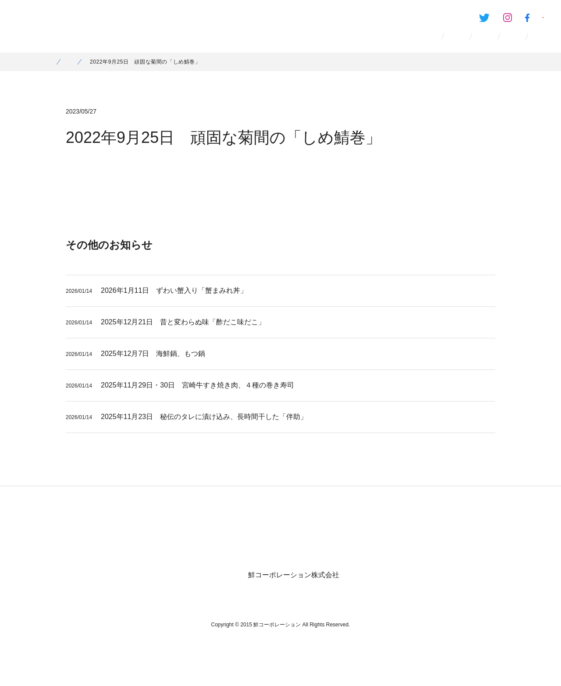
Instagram (395, 20)
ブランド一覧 (265, 43)
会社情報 (333, 43)
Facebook (438, 20)
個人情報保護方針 (470, 527)
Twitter (351, 20)
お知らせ (452, 43)
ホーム (56, 72)
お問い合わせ (519, 43)
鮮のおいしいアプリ (509, 20)
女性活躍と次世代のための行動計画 (380, 527)
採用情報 (392, 43)
